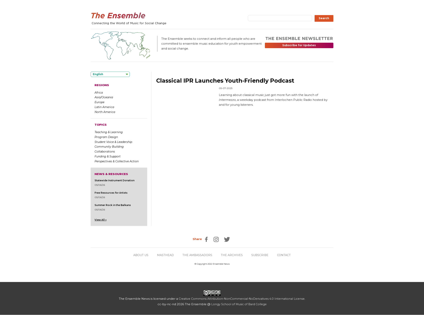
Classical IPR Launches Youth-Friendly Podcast (228, 80)
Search (324, 18)
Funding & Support (108, 156)
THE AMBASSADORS (197, 255)
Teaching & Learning (109, 132)
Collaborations (105, 151)
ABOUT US (138, 255)
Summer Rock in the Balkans (113, 205)
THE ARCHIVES (232, 255)
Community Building (109, 146)
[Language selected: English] (110, 74)
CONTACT (286, 255)
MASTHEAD (164, 255)
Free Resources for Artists (111, 192)
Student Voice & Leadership (113, 142)
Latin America (104, 107)
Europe (99, 102)
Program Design (106, 137)
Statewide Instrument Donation (114, 180)
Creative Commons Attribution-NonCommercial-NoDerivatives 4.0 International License (241, 299)
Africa (99, 92)
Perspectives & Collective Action (117, 161)
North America (105, 112)
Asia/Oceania (104, 97)
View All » (100, 219)
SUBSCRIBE (262, 255)
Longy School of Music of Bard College (239, 304)
